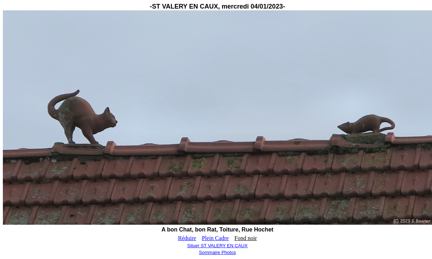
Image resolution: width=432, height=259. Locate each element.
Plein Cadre (215, 238)
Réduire (187, 238)
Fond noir (246, 238)
